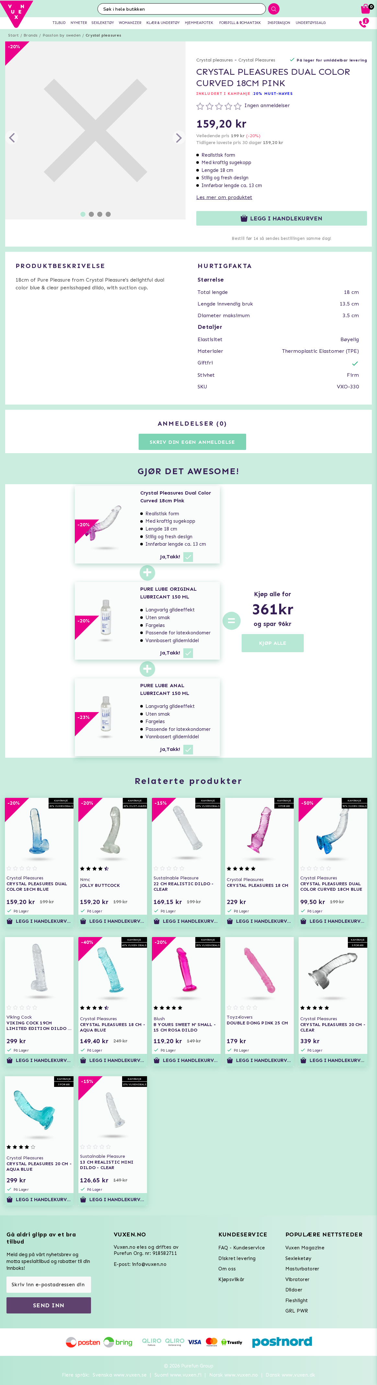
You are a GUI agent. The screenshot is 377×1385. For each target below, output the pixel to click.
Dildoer (294, 1290)
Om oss (227, 1269)
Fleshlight (296, 1300)
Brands (31, 35)
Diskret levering (237, 1258)
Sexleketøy (298, 1258)
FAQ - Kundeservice (241, 1248)
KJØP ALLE (272, 643)
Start (13, 35)
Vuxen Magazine (305, 1248)
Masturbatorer (302, 1269)
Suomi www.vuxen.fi (177, 1375)
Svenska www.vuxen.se (120, 1375)
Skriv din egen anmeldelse (192, 442)
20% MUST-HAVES (272, 93)
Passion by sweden (62, 35)
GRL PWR (296, 1311)
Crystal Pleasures (256, 60)
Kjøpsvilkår (231, 1279)
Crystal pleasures (103, 35)
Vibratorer (297, 1279)
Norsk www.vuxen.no (233, 1375)
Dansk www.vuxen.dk (290, 1375)
